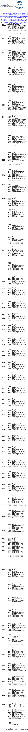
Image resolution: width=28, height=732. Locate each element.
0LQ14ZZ (5, 19)
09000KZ (18, 16)
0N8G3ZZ (16, 19)
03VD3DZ (1, 15)
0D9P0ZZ (22, 17)
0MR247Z (14, 19)
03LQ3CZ (23, 14)
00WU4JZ (15, 13)
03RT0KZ (26, 14)
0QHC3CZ (22, 20)
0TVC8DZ (25, 21)
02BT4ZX (1, 14)
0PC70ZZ (5, 20)
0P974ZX (2, 20)
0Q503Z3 (16, 20)
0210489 (23, 13)
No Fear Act (19, 728)
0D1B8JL (16, 17)
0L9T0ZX (2, 19)
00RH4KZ (12, 13)
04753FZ (12, 15)
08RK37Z (15, 16)
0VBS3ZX (8, 22)
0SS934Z (11, 21)
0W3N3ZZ (13, 22)
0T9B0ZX (19, 21)
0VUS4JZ (11, 22)
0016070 (1, 13)
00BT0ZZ (7, 13)
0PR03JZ (11, 20)
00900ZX (4, 13)
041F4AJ (7, 15)
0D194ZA (14, 17)
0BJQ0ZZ (26, 16)
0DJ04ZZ (25, 17)
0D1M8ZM (19, 17)
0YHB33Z (11, 23)
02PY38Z (4, 14)
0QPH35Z (25, 20)
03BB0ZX (18, 14)
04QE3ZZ (26, 15)
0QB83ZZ (19, 20)
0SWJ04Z (14, 21)
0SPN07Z (8, 21)
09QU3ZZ (20, 16)
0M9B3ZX (11, 19)
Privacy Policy (8, 728)
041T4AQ (10, 15)
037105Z (12, 14)
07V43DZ (9, 16)
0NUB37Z (25, 19)
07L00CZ (4, 16)
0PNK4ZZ (8, 20)
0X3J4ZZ (22, 22)
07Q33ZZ (7, 16)
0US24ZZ (5, 22)
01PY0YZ (21, 13)
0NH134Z (19, 19)
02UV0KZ (7, 14)
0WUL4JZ (19, 22)
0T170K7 (17, 21)
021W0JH (26, 13)
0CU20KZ (8, 17)
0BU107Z (3, 17)
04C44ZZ (21, 15)
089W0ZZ (12, 16)
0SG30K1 (3, 21)
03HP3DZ (20, 14)
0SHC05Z (5, 21)
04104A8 (4, 15)
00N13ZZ (9, 13)
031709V (10, 14)
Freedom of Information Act (14, 728)
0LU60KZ (8, 19)
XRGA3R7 (19, 23)
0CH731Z (5, 17)
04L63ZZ (23, 15)
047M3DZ (18, 15)
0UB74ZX (2, 22)
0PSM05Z (13, 20)
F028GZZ (16, 23)
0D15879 (11, 17)
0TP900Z (22, 21)
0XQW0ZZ (25, 22)
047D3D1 (15, 15)
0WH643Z (16, 22)
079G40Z (1, 16)
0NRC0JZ (22, 19)
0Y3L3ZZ (8, 23)
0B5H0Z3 (23, 16)
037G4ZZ (15, 14)
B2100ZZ (14, 23)
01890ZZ (18, 13)
